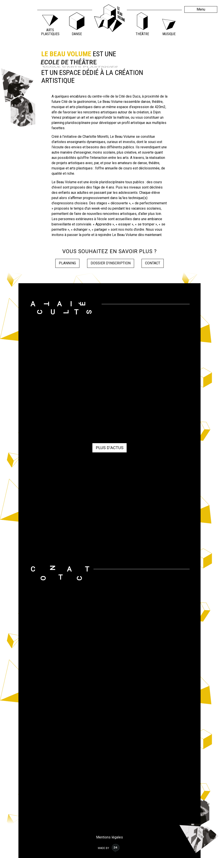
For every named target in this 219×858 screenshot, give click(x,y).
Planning (67, 263)
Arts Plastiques (50, 32)
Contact (152, 263)
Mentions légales (109, 837)
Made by (109, 848)
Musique (169, 34)
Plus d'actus (109, 447)
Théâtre (142, 34)
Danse (77, 34)
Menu (201, 9)
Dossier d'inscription (111, 263)
